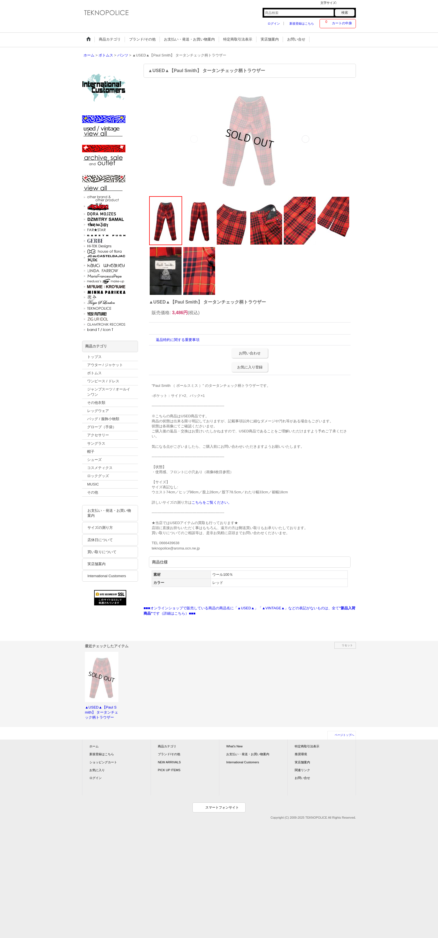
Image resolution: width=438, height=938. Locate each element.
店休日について (100, 540)
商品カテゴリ (167, 746)
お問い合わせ (250, 353)
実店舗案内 (96, 564)
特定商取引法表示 (307, 746)
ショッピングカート (103, 762)
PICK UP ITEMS (169, 770)
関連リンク (302, 770)
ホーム (94, 746)
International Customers (106, 576)
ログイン (274, 23)
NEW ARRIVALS (169, 762)
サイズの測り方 (100, 527)
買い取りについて (101, 552)
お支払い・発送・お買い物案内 (109, 513)
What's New (234, 746)
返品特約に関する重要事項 (177, 340)
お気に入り (97, 770)
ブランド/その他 (169, 754)
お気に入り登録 (250, 367)
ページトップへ (344, 734)
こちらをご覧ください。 (212, 502)
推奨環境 (301, 754)
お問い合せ (302, 778)
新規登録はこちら (301, 23)
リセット (347, 645)
